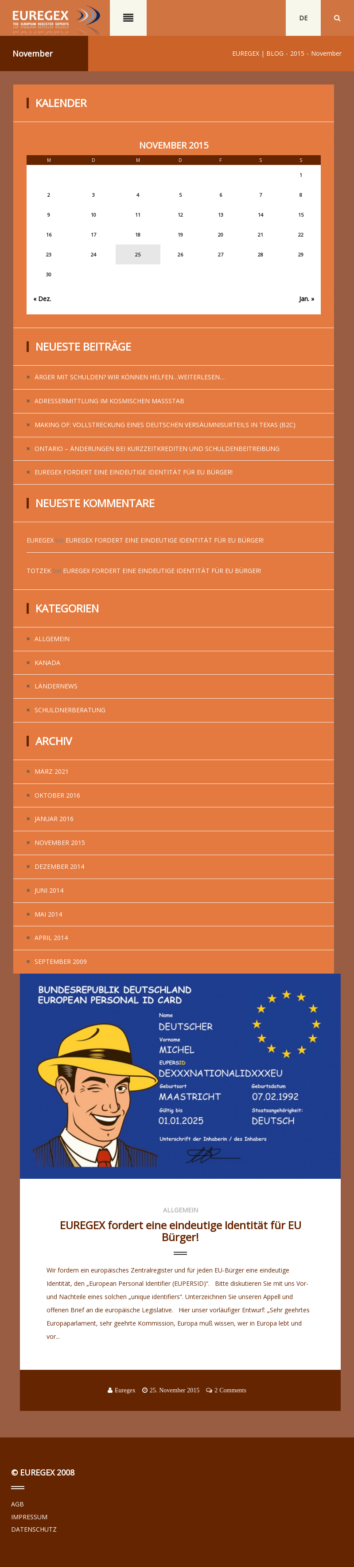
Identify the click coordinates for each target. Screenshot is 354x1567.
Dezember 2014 (59, 866)
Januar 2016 (54, 818)
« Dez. (42, 298)
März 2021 (52, 771)
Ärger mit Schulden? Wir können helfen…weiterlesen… (130, 377)
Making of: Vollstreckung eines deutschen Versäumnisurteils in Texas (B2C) (165, 424)
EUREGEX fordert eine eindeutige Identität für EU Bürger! (134, 472)
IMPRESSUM (29, 1517)
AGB (17, 1504)
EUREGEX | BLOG (258, 53)
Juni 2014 (49, 890)
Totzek (39, 570)
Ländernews (56, 686)
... (49, 1349)
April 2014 (51, 937)
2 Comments (230, 1390)
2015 (297, 53)
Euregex (40, 540)
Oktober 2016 (57, 795)
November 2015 (60, 842)
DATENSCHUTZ (34, 1529)
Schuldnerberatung (70, 710)
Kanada (47, 662)
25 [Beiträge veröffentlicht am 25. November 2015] (137, 254)
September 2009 (61, 961)
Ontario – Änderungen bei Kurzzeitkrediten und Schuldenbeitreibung (157, 448)
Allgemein (52, 638)
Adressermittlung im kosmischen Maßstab (109, 401)
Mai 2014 (48, 914)
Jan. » (306, 298)
